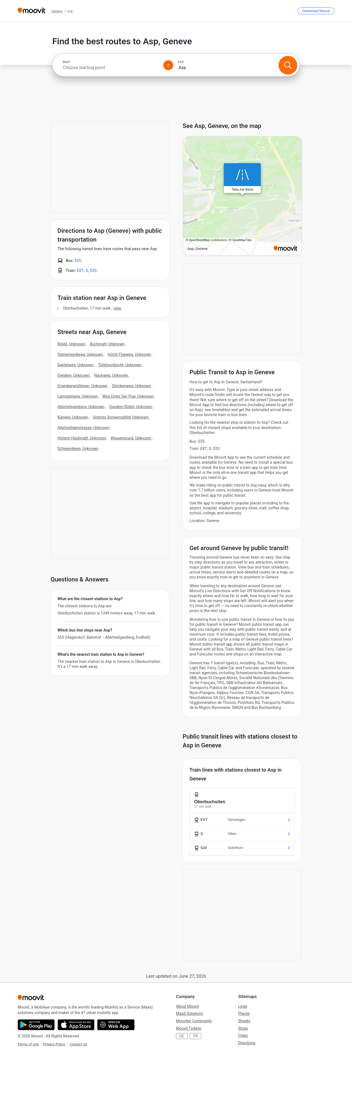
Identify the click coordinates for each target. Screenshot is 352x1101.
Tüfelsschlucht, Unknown (120, 365)
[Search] (288, 65)
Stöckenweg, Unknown (131, 386)
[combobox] (110, 67)
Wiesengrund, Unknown (131, 438)
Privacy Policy (54, 1044)
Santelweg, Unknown (75, 365)
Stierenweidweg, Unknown (80, 354)
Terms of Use (28, 1044)
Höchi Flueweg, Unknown (129, 354)
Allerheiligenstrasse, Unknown (83, 427)
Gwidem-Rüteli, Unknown (130, 407)
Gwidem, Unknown (73, 375)
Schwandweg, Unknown (77, 448)
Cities (243, 1035)
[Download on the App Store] (76, 1024)
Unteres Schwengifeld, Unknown (120, 417)
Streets (244, 1021)
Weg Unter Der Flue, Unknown (127, 396)
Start (66, 62)
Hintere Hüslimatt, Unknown (81, 438)
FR (195, 1036)
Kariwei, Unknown (72, 417)
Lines (242, 1006)
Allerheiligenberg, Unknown (81, 407)
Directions (246, 1043)
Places (244, 1013)
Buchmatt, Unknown (107, 344)
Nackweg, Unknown (111, 375)
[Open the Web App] (115, 1024)
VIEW (117, 308)
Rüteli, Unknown (71, 344)
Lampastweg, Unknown (77, 396)
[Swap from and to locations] (168, 65)
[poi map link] (242, 196)
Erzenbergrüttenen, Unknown (82, 386)
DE (181, 1036)
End (180, 62)
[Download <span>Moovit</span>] (316, 10)
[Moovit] (31, 10)
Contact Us (78, 1044)
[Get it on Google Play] (36, 1024)
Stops (243, 1028)
